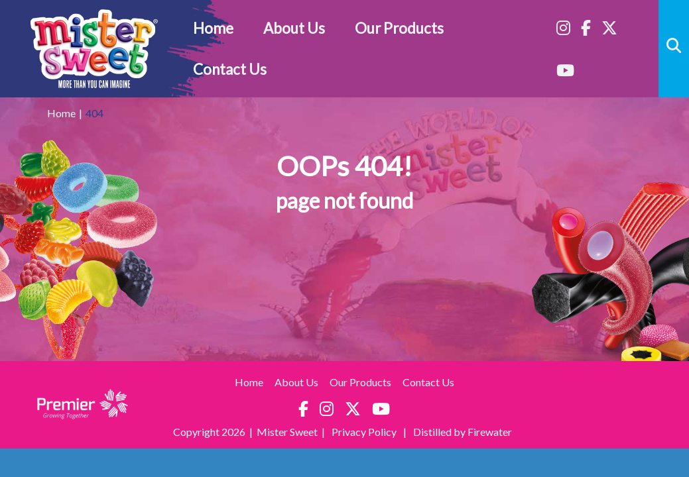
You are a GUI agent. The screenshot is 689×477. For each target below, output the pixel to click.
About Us (294, 28)
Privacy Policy (365, 431)
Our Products (399, 28)
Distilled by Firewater (462, 431)
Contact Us (230, 69)
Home (213, 28)
